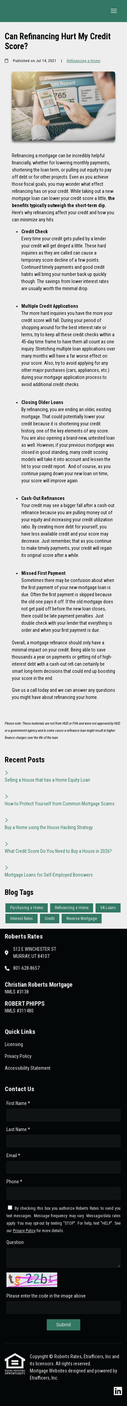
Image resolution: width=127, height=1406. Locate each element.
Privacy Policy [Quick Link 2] (18, 1056)
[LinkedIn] (118, 1391)
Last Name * (18, 1129)
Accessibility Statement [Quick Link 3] (27, 1068)
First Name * (18, 1103)
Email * (13, 1155)
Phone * (14, 1181)
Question (15, 1242)
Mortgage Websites (49, 1370)
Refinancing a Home (83, 60)
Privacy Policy (24, 1230)
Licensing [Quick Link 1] (14, 1044)
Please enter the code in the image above (46, 1296)
